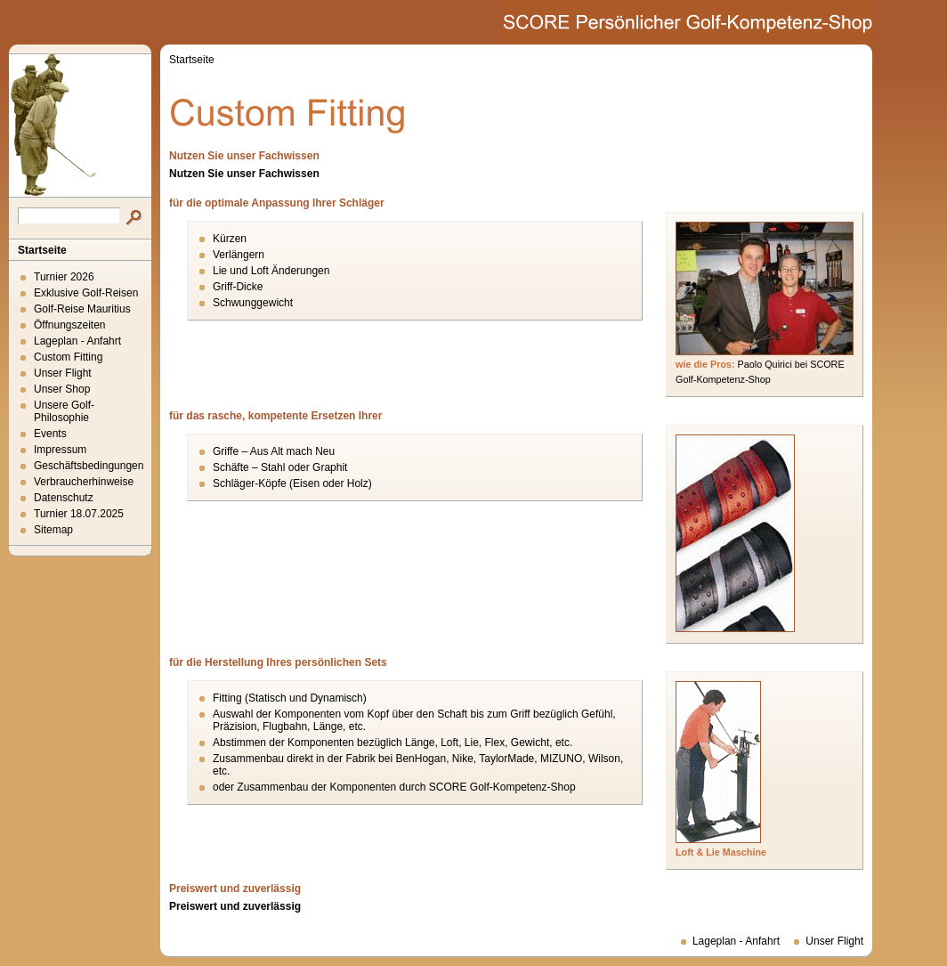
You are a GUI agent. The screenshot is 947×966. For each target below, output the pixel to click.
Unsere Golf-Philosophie (64, 411)
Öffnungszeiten (70, 325)
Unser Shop (62, 389)
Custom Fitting (68, 357)
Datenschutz (63, 497)
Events (50, 433)
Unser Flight (63, 373)
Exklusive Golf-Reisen (86, 293)
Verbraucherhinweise (84, 481)
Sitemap (53, 530)
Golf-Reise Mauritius (82, 309)
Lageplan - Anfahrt (77, 341)
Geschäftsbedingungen (88, 465)
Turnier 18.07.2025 (79, 513)
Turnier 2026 (64, 277)
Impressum (60, 449)
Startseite (42, 250)
